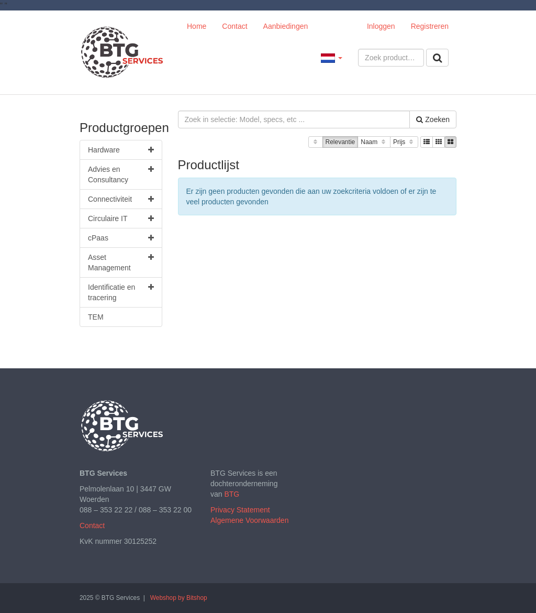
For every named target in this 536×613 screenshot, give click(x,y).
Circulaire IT (121, 218)
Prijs (404, 142)
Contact (234, 26)
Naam (374, 142)
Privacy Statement (240, 510)
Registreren (430, 26)
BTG (231, 494)
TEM (96, 317)
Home (196, 26)
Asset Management (121, 262)
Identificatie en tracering (121, 292)
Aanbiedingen (285, 26)
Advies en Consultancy (121, 174)
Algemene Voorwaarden (249, 520)
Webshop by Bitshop (178, 597)
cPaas (121, 238)
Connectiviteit (121, 199)
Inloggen (381, 26)
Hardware (121, 150)
